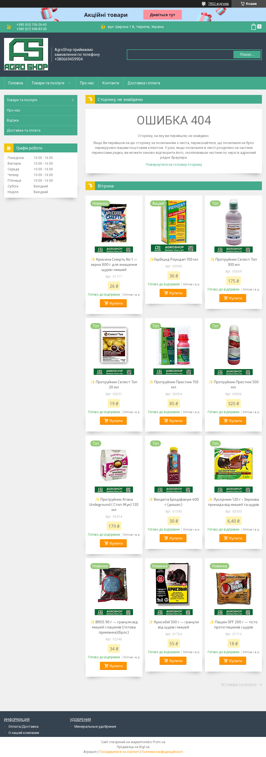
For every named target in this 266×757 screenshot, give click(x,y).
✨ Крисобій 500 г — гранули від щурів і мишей (173, 624)
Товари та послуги (47, 83)
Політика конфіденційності (162, 752)
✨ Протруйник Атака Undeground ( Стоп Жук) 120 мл (113, 504)
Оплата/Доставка (23, 726)
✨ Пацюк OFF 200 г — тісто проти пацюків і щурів (234, 624)
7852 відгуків (218, 4)
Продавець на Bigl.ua (133, 747)
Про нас (87, 83)
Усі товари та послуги (238, 684)
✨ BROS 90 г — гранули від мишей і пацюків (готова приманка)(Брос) (114, 626)
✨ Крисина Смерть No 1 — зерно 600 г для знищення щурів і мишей (114, 264)
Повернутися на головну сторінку (174, 164)
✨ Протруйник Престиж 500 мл (233, 384)
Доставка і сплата (144, 83)
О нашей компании (23, 733)
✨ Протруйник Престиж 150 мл (173, 384)
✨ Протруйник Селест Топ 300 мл (233, 262)
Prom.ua (159, 742)
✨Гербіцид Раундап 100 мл (173, 259)
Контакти (110, 83)
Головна (15, 83)
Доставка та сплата (23, 130)
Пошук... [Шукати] (247, 54)
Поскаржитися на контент (119, 752)
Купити (116, 303)
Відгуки (13, 120)
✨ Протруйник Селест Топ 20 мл (113, 384)
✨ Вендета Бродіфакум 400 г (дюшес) (173, 502)
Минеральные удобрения (95, 726)
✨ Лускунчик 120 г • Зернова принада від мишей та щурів (233, 502)
